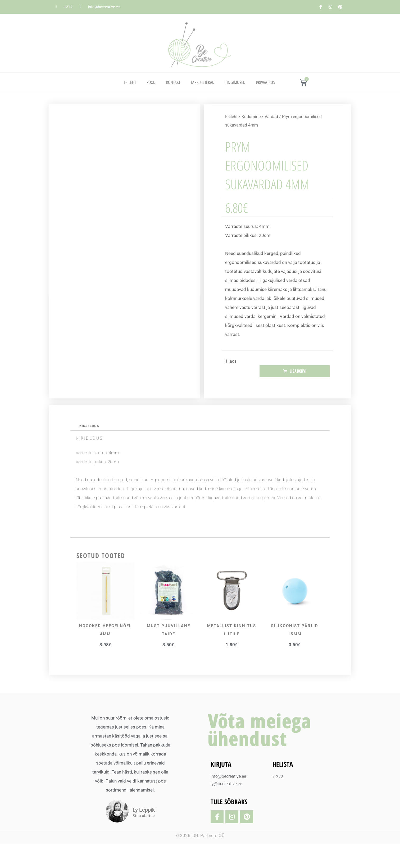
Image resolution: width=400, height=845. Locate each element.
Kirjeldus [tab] (90, 426)
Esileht (130, 82)
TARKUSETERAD (203, 82)
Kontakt (173, 82)
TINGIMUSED (235, 82)
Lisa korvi (298, 371)
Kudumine (251, 116)
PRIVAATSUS (265, 82)
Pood (151, 82)
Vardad (271, 116)
